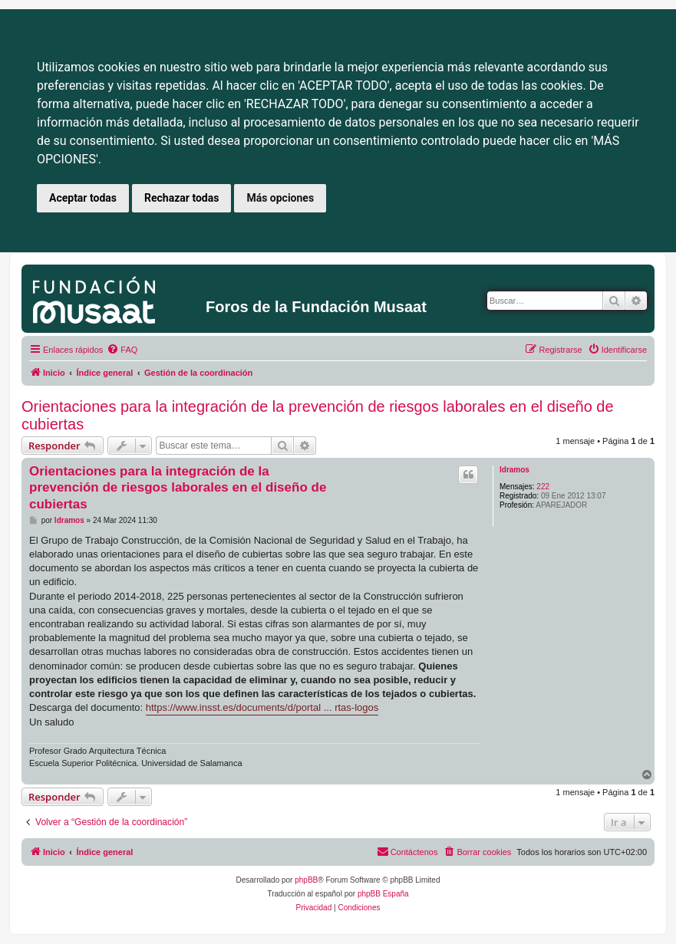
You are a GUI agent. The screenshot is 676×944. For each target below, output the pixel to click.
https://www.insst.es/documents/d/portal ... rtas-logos (262, 707)
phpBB (306, 880)
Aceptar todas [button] (83, 198)
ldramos (514, 469)
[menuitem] (122, 349)
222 (542, 486)
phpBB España (383, 894)
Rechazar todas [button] (181, 198)
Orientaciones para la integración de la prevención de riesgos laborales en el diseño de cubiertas (317, 415)
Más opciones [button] (280, 198)
